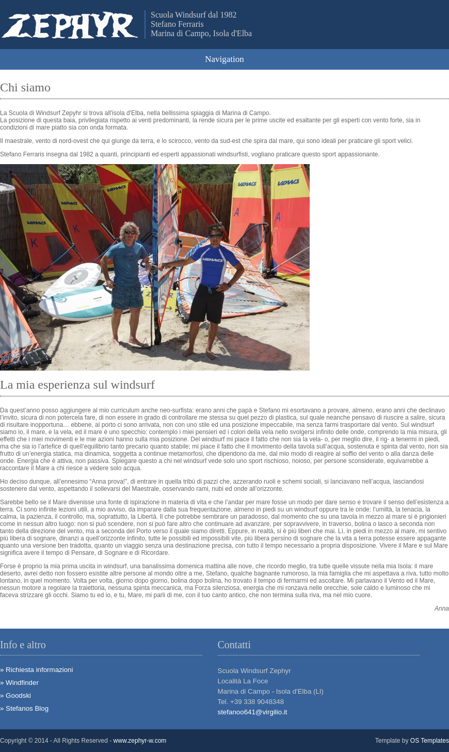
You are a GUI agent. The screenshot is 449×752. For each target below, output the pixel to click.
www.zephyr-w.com (140, 740)
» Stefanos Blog (24, 708)
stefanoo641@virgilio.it (252, 712)
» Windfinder (19, 682)
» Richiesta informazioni (36, 670)
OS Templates (429, 740)
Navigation (224, 59)
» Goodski (15, 695)
